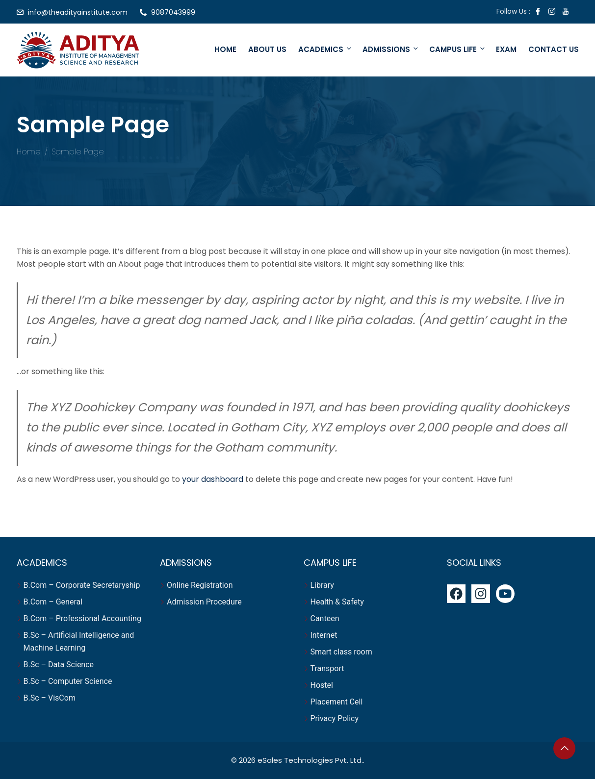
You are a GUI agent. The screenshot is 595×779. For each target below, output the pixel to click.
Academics (325, 49)
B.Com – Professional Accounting (82, 618)
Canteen (324, 618)
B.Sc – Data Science (59, 664)
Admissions (390, 49)
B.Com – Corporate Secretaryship (82, 585)
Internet (324, 635)
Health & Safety (337, 601)
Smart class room (341, 651)
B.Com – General (53, 601)
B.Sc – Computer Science (68, 681)
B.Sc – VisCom (50, 698)
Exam (506, 49)
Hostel (322, 685)
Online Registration (200, 585)
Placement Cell (336, 701)
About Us (267, 49)
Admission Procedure (204, 601)
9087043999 (173, 12)
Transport (328, 668)
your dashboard (212, 479)
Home (225, 49)
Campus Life (457, 49)
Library (322, 585)
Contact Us (553, 49)
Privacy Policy (334, 718)
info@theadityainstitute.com (78, 12)
